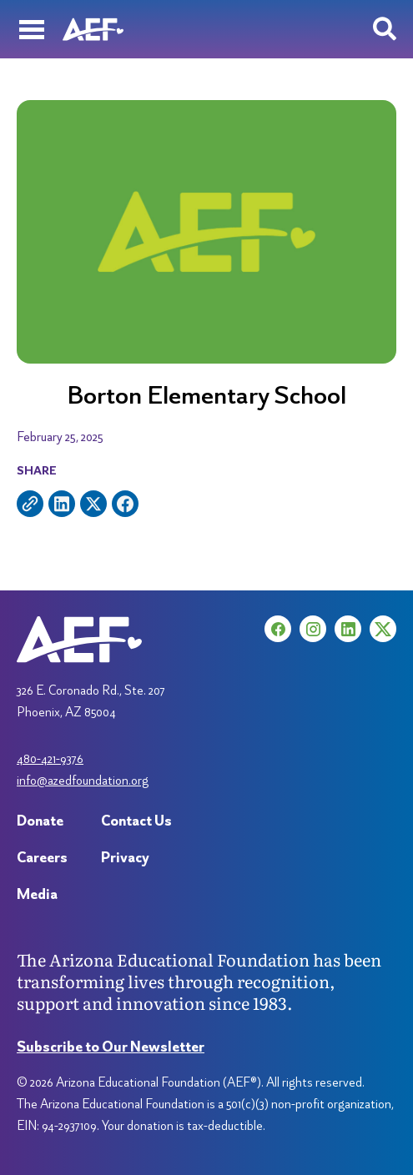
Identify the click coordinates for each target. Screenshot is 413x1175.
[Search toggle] (384, 29)
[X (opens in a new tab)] (383, 628)
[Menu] (31, 29)
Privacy (125, 856)
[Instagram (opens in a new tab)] (313, 628)
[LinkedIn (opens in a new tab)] (348, 628)
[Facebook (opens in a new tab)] (277, 628)
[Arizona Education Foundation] (93, 29)
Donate (40, 820)
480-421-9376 (50, 758)
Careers (42, 856)
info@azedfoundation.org (83, 780)
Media (37, 893)
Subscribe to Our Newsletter (110, 1046)
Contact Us (136, 820)
